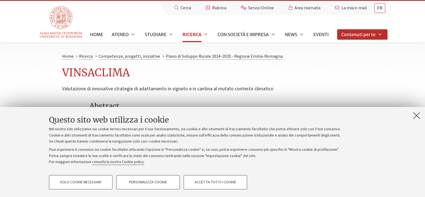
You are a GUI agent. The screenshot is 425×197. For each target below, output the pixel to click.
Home (96, 34)
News (291, 34)
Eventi (321, 34)
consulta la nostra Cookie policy (118, 162)
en (380, 8)
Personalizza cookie (148, 182)
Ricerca (192, 34)
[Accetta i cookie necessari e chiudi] (416, 115)
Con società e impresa (243, 34)
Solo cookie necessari (80, 182)
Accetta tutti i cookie (215, 182)
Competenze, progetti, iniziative (129, 56)
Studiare (155, 34)
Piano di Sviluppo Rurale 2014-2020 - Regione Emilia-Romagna (224, 56)
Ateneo (120, 34)
